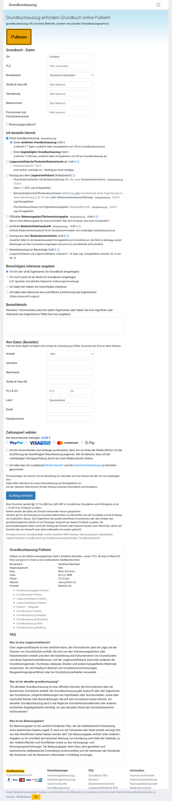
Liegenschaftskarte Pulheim (31, 598)
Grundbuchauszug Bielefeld (31, 615)
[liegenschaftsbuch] (73, 175)
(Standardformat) (65, 207)
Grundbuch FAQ (98, 775)
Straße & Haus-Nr (16, 84)
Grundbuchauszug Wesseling (32, 619)
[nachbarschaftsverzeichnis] (58, 249)
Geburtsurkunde (57, 783)
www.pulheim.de (67, 582)
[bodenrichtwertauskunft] (79, 226)
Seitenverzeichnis (140, 787)
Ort (8, 56)
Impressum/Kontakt (142, 775)
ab (42, 161)
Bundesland (13, 75)
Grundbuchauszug (23, 5)
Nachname (12, 372)
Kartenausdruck (27, 165)
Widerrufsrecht (54, 465)
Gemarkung (13, 93)
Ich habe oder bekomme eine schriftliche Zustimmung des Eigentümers (52, 292)
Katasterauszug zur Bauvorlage (32, 249)
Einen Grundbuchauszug (33, 138)
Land (9, 400)
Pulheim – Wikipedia (27, 607)
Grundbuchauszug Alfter (29, 623)
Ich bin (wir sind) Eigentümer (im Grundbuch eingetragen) (44, 271)
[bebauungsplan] (97, 216)
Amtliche (43, 226)
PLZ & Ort (12, 391)
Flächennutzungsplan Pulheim (33, 590)
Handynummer (15, 418)
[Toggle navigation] (158, 4)
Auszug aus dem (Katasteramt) (40, 175)
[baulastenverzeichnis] (67, 235)
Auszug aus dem (37, 235)
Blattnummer (14, 103)
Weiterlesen (23, 796)
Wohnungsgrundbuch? (22, 124)
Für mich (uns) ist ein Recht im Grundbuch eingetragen (42, 277)
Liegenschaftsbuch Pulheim (31, 602)
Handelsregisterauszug (61, 779)
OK (35, 797)
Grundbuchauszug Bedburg (31, 627)
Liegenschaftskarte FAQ (103, 787)
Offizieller (52, 216)
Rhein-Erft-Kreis (66, 571)
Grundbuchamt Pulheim (29, 594)
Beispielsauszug (48, 138)
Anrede (10, 353)
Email (9, 409)
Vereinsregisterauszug (60, 775)
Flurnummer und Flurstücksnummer (17, 114)
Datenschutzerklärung (87, 465)
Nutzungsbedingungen (143, 783)
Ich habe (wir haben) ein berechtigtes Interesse (38, 286)
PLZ (8, 66)
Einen (39, 142)
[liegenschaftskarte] (78, 161)
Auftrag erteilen (21, 496)
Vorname (11, 363)
